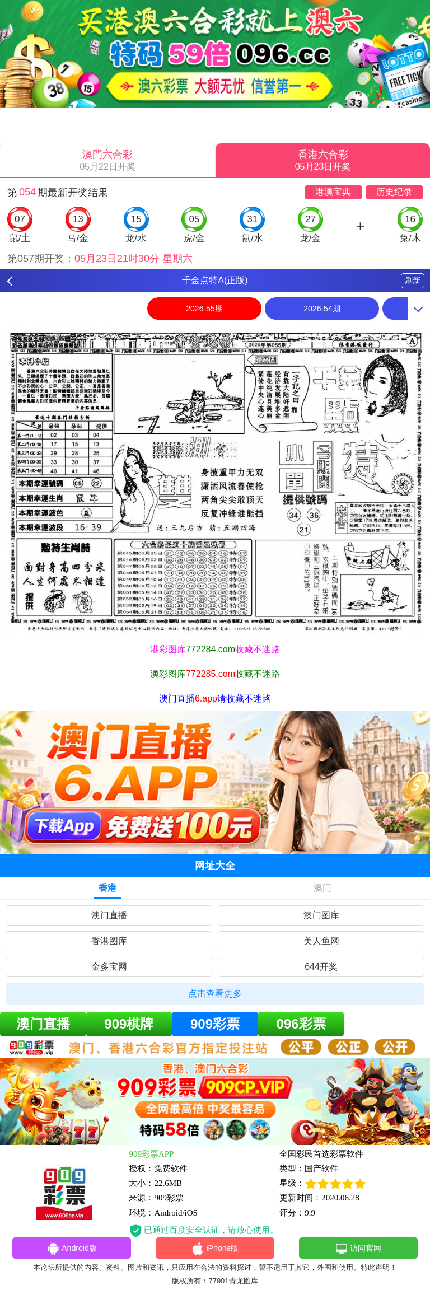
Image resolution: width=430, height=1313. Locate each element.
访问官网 (358, 1249)
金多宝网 (109, 966)
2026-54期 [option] (321, 308)
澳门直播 (109, 915)
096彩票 (301, 1023)
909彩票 (215, 1023)
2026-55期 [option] (204, 308)
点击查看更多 (215, 993)
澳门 (322, 888)
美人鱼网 (321, 941)
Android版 (71, 1249)
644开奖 (321, 966)
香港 (107, 888)
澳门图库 (321, 915)
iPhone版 (215, 1249)
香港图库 (109, 941)
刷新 (412, 280)
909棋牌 (128, 1023)
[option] (215, 481)
